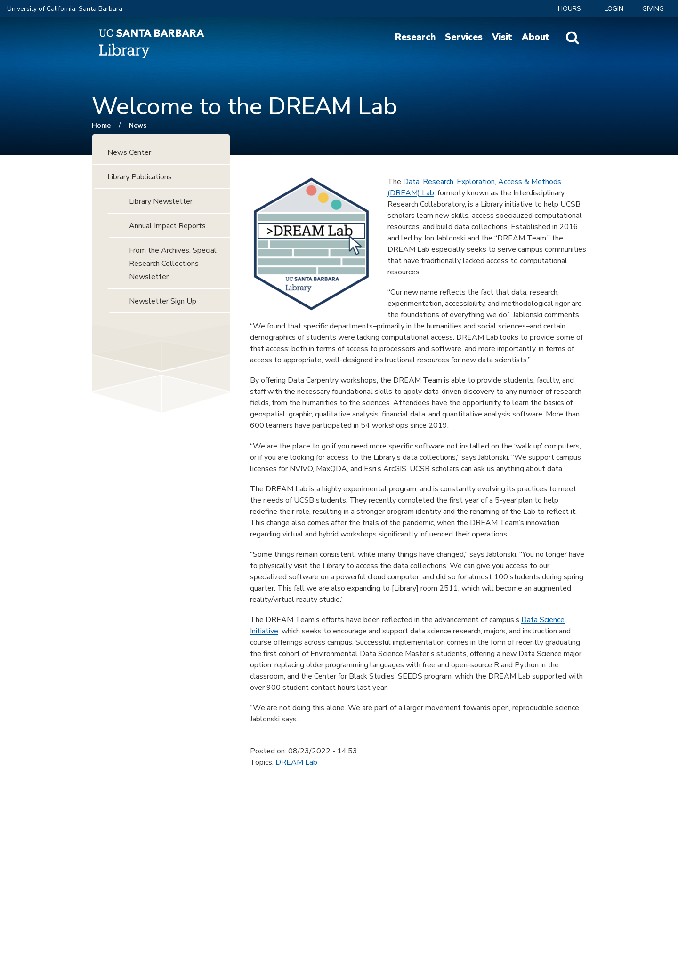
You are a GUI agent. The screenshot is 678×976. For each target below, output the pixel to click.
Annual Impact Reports (167, 226)
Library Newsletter (161, 201)
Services (464, 37)
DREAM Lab (296, 762)
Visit (502, 37)
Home (101, 125)
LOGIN (614, 8)
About (535, 37)
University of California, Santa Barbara (64, 8)
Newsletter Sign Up (162, 301)
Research (415, 37)
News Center (129, 152)
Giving (653, 8)
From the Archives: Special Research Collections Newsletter (173, 263)
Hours (569, 8)
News (137, 125)
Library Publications (139, 177)
